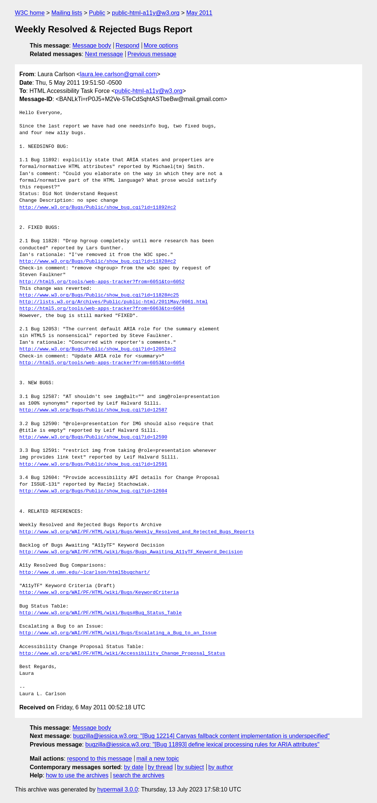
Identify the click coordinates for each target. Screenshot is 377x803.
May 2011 (199, 13)
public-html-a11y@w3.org (146, 13)
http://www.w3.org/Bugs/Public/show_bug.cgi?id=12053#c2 (97, 349)
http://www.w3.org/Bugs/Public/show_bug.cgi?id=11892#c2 (97, 207)
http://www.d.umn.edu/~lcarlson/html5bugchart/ (84, 572)
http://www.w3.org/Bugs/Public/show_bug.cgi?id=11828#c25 (99, 295)
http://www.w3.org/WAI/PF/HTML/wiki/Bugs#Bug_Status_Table (100, 613)
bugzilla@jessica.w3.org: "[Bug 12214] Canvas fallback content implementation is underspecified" (201, 736)
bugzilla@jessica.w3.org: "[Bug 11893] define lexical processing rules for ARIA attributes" (202, 744)
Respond (127, 45)
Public (97, 13)
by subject (190, 767)
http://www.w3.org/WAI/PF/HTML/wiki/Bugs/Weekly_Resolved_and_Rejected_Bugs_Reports (136, 532)
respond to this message (99, 758)
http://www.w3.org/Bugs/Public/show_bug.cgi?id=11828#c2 (97, 261)
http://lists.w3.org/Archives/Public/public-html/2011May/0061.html (113, 302)
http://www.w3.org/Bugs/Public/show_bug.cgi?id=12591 (93, 464)
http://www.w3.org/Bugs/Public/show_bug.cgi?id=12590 (93, 437)
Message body (91, 45)
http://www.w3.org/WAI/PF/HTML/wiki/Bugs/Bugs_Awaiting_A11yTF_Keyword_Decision (131, 552)
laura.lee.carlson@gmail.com (118, 74)
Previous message (152, 54)
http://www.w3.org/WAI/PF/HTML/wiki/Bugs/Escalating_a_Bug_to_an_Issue (117, 633)
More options (161, 45)
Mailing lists (66, 13)
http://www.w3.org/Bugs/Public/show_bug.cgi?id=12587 (93, 410)
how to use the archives (77, 775)
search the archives (139, 775)
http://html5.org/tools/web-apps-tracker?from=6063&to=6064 (102, 308)
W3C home (30, 13)
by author (220, 767)
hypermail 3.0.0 (117, 789)
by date (133, 767)
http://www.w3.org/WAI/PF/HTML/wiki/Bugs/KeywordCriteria (99, 592)
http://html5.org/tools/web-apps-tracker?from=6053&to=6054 (102, 363)
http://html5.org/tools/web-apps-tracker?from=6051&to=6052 (102, 282)
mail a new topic (157, 758)
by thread (160, 767)
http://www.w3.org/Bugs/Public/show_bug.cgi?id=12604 (93, 491)
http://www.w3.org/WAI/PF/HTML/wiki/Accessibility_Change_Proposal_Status (122, 653)
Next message (104, 54)
